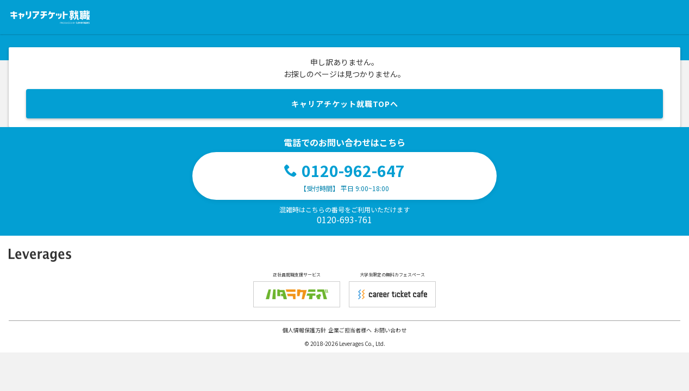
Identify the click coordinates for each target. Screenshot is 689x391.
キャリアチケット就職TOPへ (344, 103)
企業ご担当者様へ (350, 330)
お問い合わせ (390, 330)
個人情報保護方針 (304, 330)
